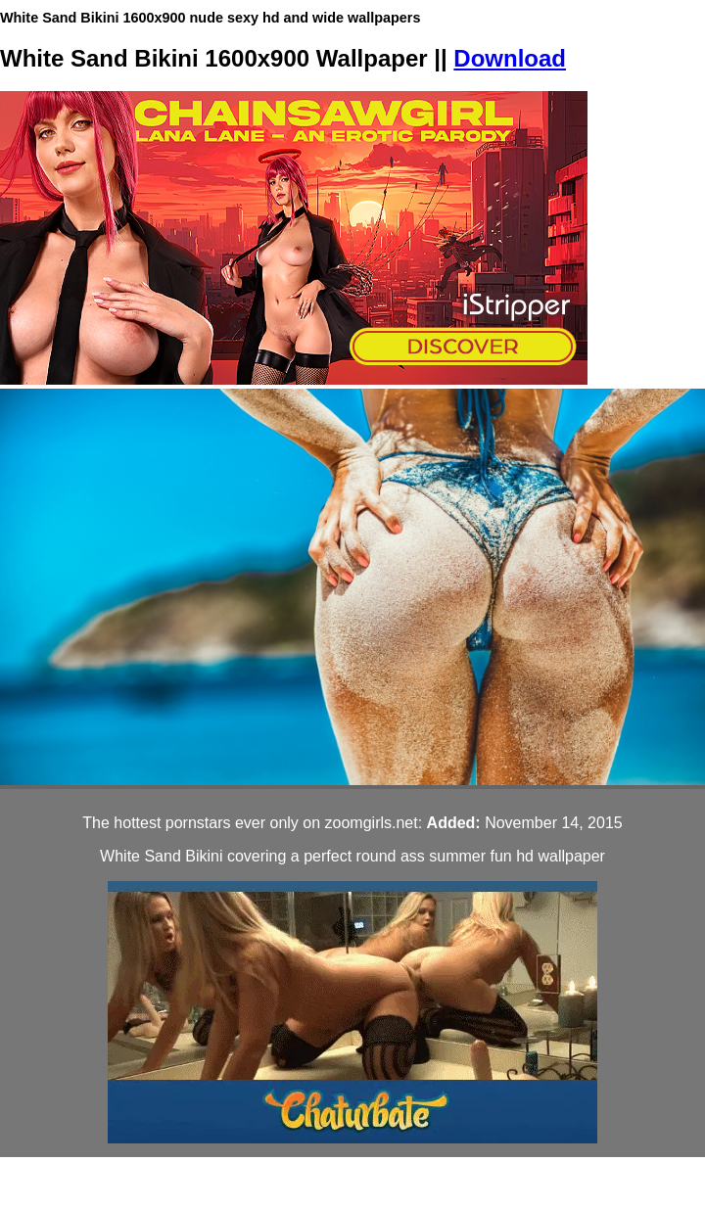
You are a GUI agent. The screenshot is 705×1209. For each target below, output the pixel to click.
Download (509, 58)
